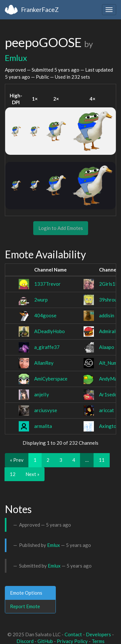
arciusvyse (45, 410)
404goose (45, 315)
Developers (98, 634)
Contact (73, 634)
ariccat (106, 410)
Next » (32, 474)
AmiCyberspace (50, 378)
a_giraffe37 (47, 347)
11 (102, 460)
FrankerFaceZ (40, 9)
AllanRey (44, 363)
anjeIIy (41, 394)
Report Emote (25, 606)
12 (12, 474)
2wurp (41, 299)
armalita (43, 426)
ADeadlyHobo (49, 331)
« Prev (17, 460)
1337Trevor (47, 284)
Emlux (16, 58)
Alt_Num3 (109, 363)
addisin (106, 315)
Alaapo (106, 347)
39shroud (109, 299)
